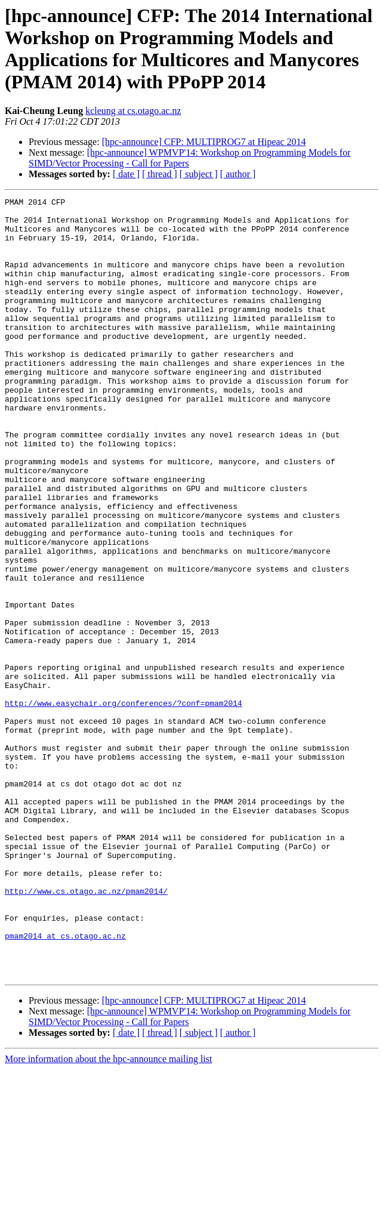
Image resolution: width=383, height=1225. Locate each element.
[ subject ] (199, 174)
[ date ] (126, 174)
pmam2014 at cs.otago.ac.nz (65, 1084)
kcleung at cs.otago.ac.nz (133, 111)
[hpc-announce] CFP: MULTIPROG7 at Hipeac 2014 (204, 142)
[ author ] (238, 174)
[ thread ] (159, 174)
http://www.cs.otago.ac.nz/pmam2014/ (86, 1030)
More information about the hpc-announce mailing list (108, 1214)
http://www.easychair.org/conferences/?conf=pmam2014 (123, 805)
